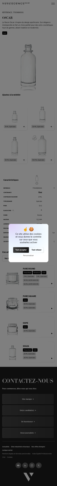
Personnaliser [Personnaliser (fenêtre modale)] (28, 255)
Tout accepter (21, 250)
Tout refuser (36, 250)
